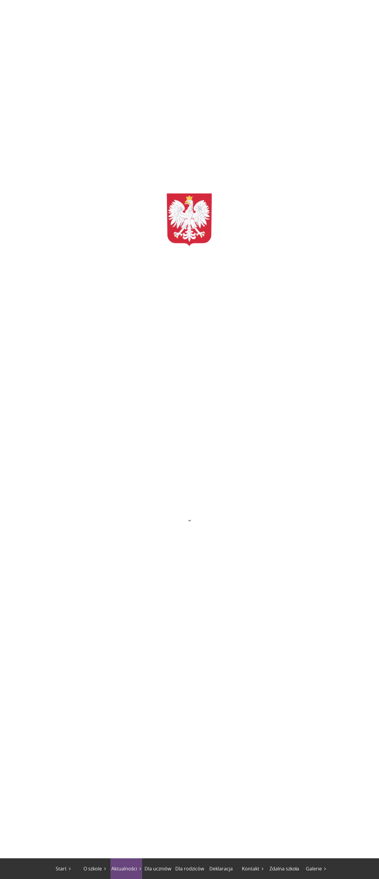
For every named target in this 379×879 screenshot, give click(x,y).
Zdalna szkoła (284, 868)
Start (61, 868)
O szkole (92, 868)
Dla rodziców (189, 868)
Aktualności (124, 868)
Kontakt (250, 868)
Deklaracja (221, 868)
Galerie (314, 868)
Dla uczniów (157, 868)
